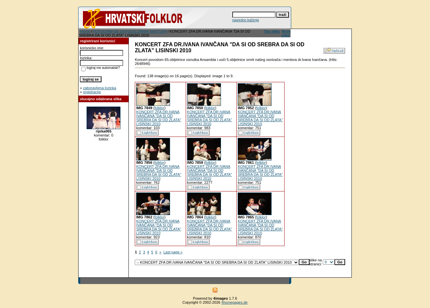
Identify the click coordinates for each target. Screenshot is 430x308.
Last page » (173, 252)
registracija (92, 92)
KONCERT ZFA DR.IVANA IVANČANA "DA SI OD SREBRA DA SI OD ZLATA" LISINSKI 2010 (158, 118)
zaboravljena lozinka (99, 88)
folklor (159, 108)
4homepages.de (234, 302)
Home (85, 31)
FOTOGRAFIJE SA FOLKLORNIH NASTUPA (130, 31)
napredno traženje (245, 20)
